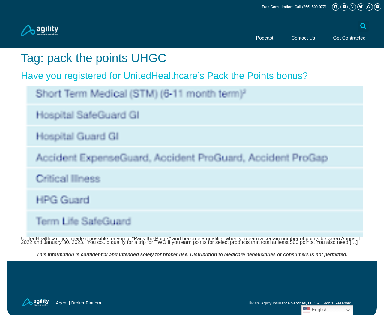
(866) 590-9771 (314, 7)
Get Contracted (349, 38)
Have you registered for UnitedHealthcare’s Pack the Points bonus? (164, 75)
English (315, 310)
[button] (363, 26)
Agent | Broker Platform (79, 302)
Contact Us (303, 38)
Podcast (264, 38)
